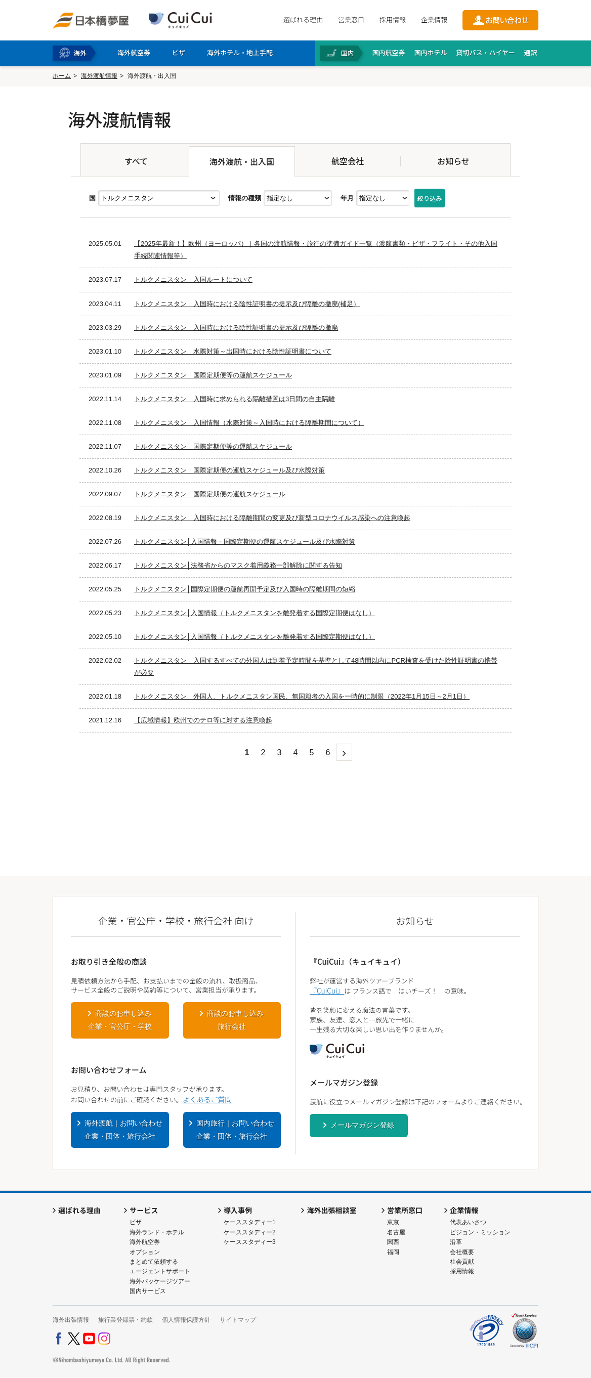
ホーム (62, 75)
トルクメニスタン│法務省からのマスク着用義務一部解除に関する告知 (238, 565)
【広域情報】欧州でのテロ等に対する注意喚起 (203, 720)
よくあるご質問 (207, 1099)
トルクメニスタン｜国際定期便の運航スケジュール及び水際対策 (229, 470)
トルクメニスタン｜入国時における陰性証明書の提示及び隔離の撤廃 (236, 327)
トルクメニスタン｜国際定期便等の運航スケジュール (213, 375)
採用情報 (392, 19)
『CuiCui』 (327, 990)
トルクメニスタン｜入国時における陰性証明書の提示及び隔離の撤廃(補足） (247, 304)
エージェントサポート (160, 1271)
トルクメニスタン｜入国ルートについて (193, 279)
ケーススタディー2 (250, 1232)
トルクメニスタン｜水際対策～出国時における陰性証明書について (232, 351)
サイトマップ (238, 1319)
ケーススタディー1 (250, 1222)
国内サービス (148, 1291)
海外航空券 (145, 1241)
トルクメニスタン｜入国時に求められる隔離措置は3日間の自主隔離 (234, 399)
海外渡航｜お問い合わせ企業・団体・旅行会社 (123, 1129)
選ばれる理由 (303, 19)
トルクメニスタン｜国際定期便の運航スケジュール (209, 494)
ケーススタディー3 (250, 1241)
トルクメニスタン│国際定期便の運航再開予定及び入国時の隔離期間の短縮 (244, 589)
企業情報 (434, 19)
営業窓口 (351, 19)
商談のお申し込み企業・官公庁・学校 (120, 1019)
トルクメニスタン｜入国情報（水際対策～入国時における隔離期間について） (249, 422)
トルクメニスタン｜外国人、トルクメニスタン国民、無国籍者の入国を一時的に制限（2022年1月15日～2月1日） (302, 696)
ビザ (136, 1222)
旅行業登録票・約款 (125, 1319)
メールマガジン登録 (362, 1125)
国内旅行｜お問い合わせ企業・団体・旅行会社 (235, 1129)
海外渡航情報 (99, 75)
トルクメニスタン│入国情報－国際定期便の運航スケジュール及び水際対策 (244, 541)
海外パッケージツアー (160, 1281)
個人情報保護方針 (186, 1319)
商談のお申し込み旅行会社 (235, 1019)
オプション (145, 1252)
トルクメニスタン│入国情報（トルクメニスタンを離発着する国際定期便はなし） (254, 613)
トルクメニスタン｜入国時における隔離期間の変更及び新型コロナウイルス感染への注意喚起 (272, 518)
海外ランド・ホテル (157, 1232)
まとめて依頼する (154, 1261)
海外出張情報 (71, 1319)
